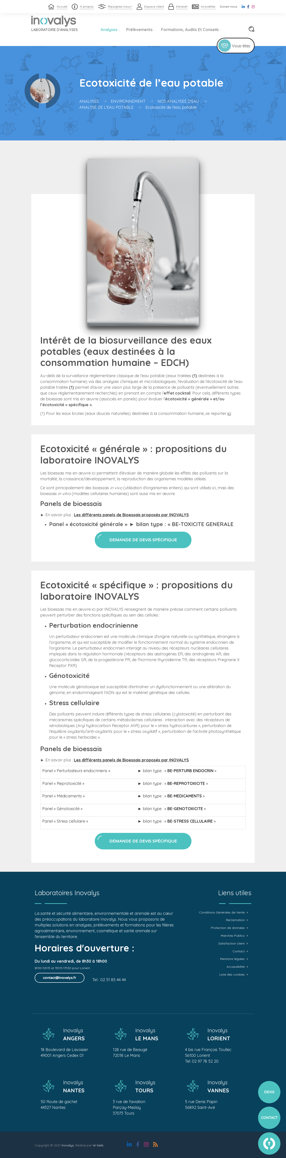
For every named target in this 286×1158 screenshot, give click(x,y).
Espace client (154, 6)
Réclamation (235, 920)
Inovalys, (68, 1145)
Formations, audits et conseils (191, 29)
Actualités (208, 6)
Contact (239, 951)
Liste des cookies (232, 974)
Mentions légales (232, 959)
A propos (87, 6)
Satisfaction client (231, 943)
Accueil (62, 6)
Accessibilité (236, 967)
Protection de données (228, 928)
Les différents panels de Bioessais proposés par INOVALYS (131, 514)
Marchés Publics (233, 936)
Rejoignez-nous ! (120, 6)
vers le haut (269, 1143)
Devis (269, 1092)
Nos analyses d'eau (178, 101)
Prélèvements (140, 29)
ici (229, 413)
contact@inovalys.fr (59, 978)
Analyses (110, 29)
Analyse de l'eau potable (106, 107)
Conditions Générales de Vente (222, 912)
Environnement (128, 101)
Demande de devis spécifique (143, 539)
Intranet (181, 6)
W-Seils (98, 1145)
